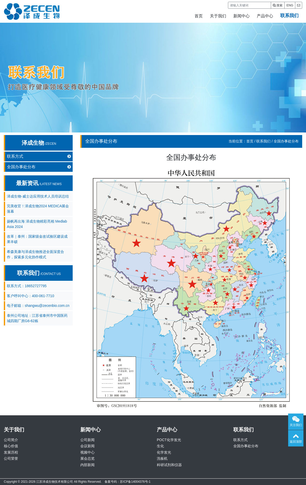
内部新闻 (87, 465)
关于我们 (218, 16)
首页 (199, 16)
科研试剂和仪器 (169, 465)
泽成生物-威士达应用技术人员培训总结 (38, 196)
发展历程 (11, 452)
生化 (160, 446)
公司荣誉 (11, 458)
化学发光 (164, 452)
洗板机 (162, 458)
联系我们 (289, 15)
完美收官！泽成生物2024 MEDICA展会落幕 (38, 208)
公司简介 (11, 440)
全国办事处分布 (39, 167)
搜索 (278, 5)
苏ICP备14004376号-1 (135, 481)
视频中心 (87, 452)
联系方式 (39, 156)
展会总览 (87, 458)
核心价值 (11, 446)
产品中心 (265, 16)
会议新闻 (87, 446)
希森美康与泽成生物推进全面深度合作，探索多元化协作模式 (35, 254)
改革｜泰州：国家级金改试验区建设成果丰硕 (37, 239)
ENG (289, 5)
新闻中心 (241, 16)
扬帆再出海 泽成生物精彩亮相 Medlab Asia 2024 (37, 224)
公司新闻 (87, 440)
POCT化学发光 (169, 440)
